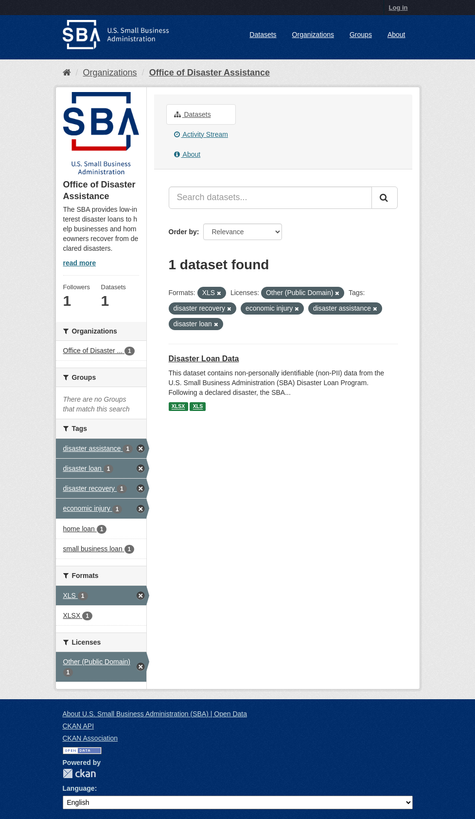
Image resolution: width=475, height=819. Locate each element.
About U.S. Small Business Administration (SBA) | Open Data (155, 714)
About (396, 34)
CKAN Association (90, 738)
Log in (398, 7)
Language (79, 788)
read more (79, 263)
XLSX (178, 407)
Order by (183, 232)
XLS (198, 407)
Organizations (313, 34)
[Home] (67, 72)
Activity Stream (201, 134)
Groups (361, 34)
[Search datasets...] (270, 197)
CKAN (79, 773)
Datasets (262, 34)
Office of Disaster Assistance (209, 72)
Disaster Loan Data (204, 358)
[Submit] (384, 197)
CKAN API (78, 726)
